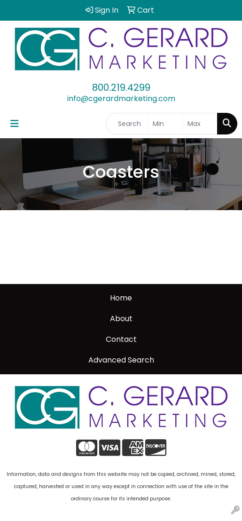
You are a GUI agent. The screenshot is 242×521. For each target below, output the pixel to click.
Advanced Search (121, 360)
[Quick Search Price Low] (165, 123)
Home (121, 297)
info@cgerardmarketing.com (121, 98)
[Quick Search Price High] (200, 123)
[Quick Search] (127, 123)
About (121, 318)
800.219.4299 (121, 87)
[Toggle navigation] (14, 123)
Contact (121, 339)
